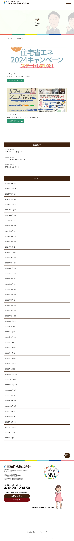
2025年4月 (9, 199)
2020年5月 (9, 411)
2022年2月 (9, 316)
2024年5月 (9, 231)
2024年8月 (9, 220)
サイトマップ (43, 532)
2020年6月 (9, 406)
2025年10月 (9, 188)
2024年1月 (9, 247)
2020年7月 (9, 400)
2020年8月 (9, 395)
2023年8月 (9, 263)
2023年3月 (9, 279)
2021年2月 (9, 363)
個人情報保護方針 (32, 532)
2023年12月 (9, 252)
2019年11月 (9, 422)
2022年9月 (9, 289)
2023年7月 (9, 268)
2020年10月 (9, 385)
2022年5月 (9, 300)
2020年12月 (9, 374)
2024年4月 (9, 236)
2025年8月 (9, 194)
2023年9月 (9, 257)
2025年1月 (9, 204)
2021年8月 (9, 337)
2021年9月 (9, 332)
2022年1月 (9, 321)
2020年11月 (9, 379)
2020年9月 (9, 390)
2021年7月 (9, 342)
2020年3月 (9, 416)
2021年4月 (9, 353)
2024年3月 (9, 241)
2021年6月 (9, 347)
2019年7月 (9, 438)
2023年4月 (9, 273)
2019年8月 (9, 432)
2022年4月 (9, 305)
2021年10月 (9, 326)
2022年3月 (9, 310)
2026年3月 (9, 183)
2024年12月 (9, 210)
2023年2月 (9, 284)
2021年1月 (9, 369)
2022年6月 (9, 294)
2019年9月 (9, 427)
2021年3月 (9, 358)
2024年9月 (9, 215)
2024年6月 (9, 226)
